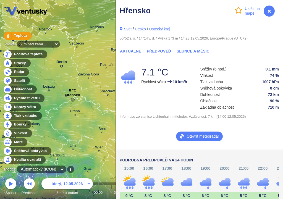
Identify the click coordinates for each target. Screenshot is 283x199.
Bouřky (17, 125)
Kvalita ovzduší (24, 160)
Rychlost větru (23, 98)
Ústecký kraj (159, 29)
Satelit (16, 81)
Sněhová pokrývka (27, 151)
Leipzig (49, 87)
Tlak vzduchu (22, 116)
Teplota (17, 36)
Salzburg (57, 156)
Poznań (106, 65)
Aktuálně (130, 51)
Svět (128, 29)
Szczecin (76, 44)
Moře (15, 142)
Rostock (46, 30)
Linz (73, 146)
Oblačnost (19, 89)
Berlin (61, 63)
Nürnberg (32, 124)
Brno (102, 129)
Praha (75, 112)
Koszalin (97, 28)
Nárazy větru (21, 107)
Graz (87, 169)
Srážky (16, 63)
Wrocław (108, 92)
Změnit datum (67, 187)
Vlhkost (17, 133)
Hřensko (72, 96)
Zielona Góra (88, 75)
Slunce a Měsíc (193, 51)
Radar (16, 72)
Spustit (10, 187)
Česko (140, 29)
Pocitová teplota (25, 54)
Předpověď (159, 51)
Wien (99, 148)
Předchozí (30, 187)
